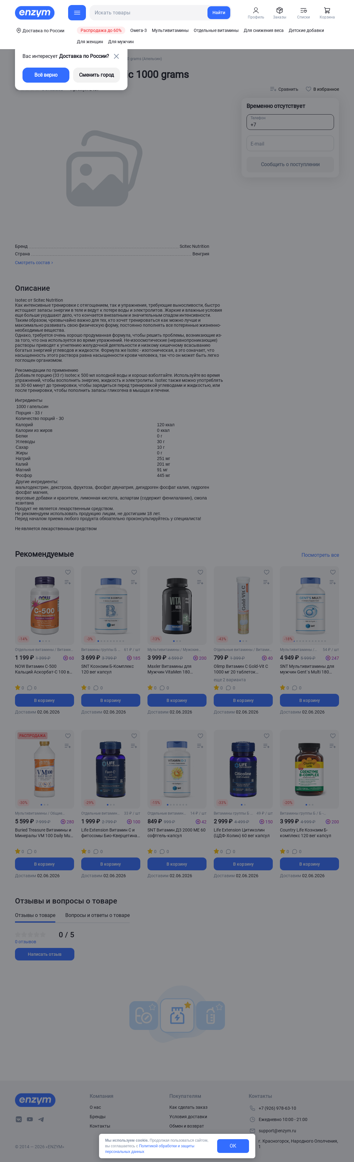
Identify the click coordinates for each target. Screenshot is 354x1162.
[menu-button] (77, 12)
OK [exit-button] (233, 1146)
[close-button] (116, 56)
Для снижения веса (264, 30)
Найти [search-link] (218, 12)
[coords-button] (39, 30)
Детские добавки (306, 30)
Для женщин (90, 41)
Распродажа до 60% (101, 30)
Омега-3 (138, 30)
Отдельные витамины (216, 30)
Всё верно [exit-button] (45, 75)
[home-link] (35, 13)
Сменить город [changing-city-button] (96, 75)
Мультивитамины (170, 30)
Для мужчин (121, 41)
